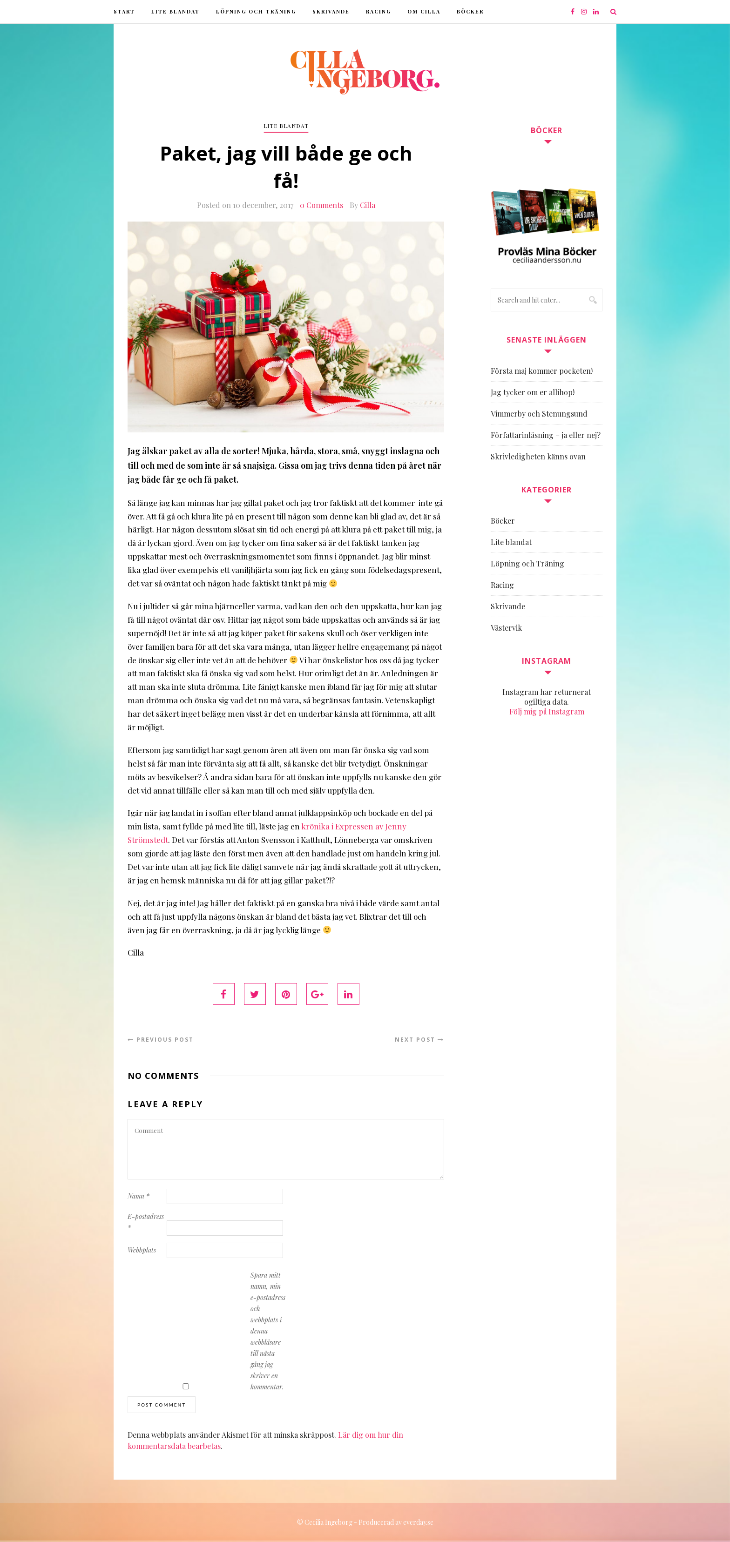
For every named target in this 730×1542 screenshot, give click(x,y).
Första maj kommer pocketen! (542, 371)
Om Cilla (423, 11)
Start (124, 11)
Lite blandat (175, 11)
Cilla (367, 205)
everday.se (418, 1522)
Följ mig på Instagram (546, 711)
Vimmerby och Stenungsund (539, 413)
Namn (138, 1196)
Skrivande (331, 11)
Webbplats (142, 1250)
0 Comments (321, 205)
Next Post (419, 1040)
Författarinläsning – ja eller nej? (546, 435)
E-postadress (146, 1222)
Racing (378, 11)
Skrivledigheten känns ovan (538, 456)
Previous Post (161, 1040)
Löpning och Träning (256, 11)
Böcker (470, 11)
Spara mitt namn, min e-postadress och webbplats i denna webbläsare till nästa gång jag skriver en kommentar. (267, 1331)
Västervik (506, 628)
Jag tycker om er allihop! (533, 392)
